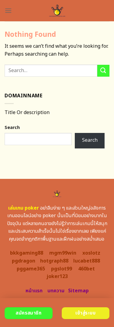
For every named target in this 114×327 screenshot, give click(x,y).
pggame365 (31, 269)
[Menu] (8, 10)
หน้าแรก (34, 290)
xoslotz (91, 253)
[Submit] (103, 71)
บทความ (55, 290)
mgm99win (62, 253)
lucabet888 (86, 261)
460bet (86, 269)
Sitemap (78, 290)
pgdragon (23, 261)
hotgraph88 (54, 261)
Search (12, 127)
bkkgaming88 (26, 253)
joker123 (57, 276)
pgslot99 (61, 269)
